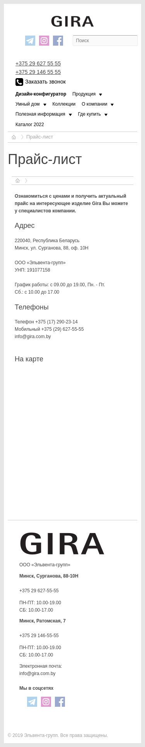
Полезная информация (40, 114)
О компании (94, 104)
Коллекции (64, 104)
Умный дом (27, 104)
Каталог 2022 (29, 124)
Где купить (89, 114)
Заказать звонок (40, 82)
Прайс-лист (39, 137)
